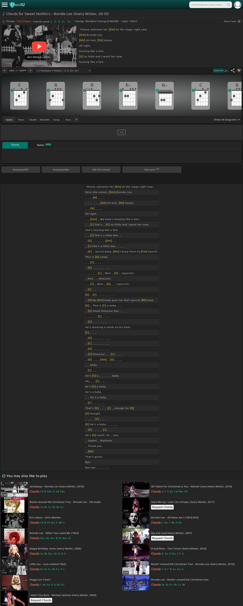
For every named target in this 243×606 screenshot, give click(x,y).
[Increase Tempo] (30, 70)
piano (21, 119)
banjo (56, 119)
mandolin (45, 119)
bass (68, 119)
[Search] (228, 4)
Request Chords (162, 507)
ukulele (33, 119)
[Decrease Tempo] (4, 70)
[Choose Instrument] (76, 119)
